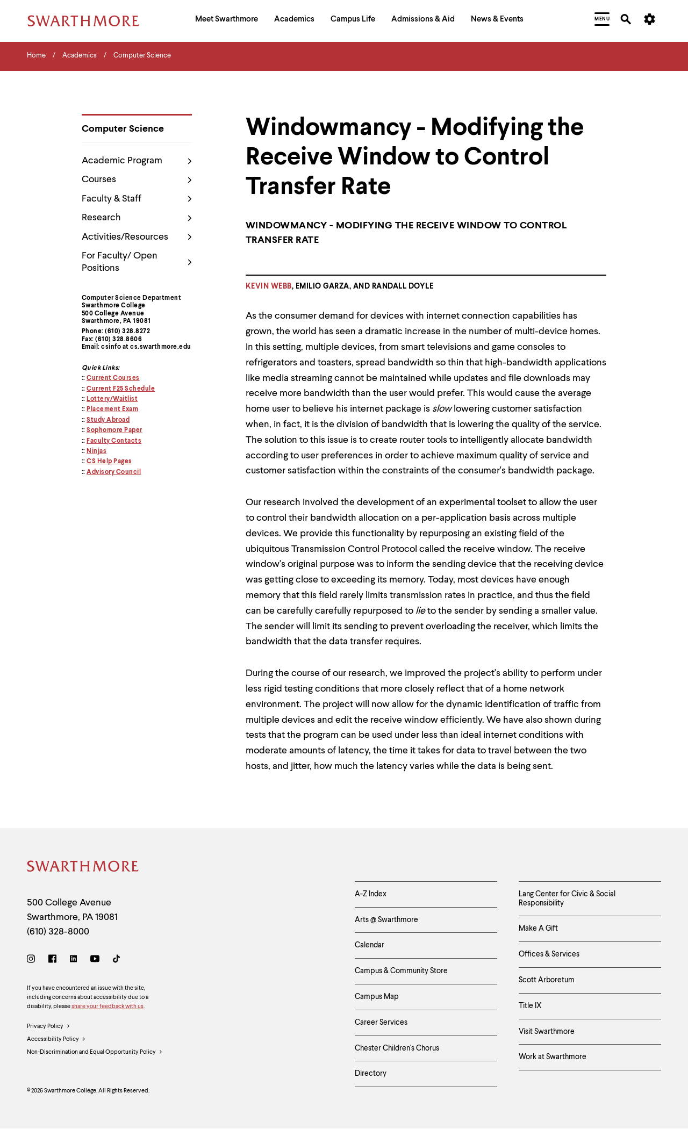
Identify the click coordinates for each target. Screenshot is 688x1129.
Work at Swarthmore (552, 1057)
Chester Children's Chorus (397, 1048)
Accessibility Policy (56, 1039)
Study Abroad (108, 420)
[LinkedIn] (73, 960)
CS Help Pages (109, 461)
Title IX (530, 1006)
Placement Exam (112, 409)
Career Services (381, 1022)
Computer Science (123, 129)
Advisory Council (114, 472)
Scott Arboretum (547, 980)
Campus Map (377, 997)
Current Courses (113, 378)
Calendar (369, 945)
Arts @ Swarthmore (386, 920)
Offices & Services (549, 954)
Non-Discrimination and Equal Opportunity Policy (95, 1052)
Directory (370, 1073)
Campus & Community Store (401, 971)
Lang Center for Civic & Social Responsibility (567, 898)
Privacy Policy (48, 1026)
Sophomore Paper (114, 430)
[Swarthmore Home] (83, 868)
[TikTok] (116, 960)
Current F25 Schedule (121, 389)
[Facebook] (52, 960)
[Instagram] (33, 960)
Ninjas (96, 451)
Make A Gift (538, 928)
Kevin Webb (269, 286)
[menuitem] (226, 21)
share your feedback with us (107, 1007)
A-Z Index (370, 894)
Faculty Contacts (114, 441)
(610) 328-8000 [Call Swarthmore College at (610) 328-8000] (58, 932)
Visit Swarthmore (547, 1031)
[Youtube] (95, 960)
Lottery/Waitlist (112, 399)
